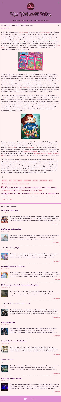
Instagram (33, 190)
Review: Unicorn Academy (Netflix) (10, 248)
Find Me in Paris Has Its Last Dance (11, 229)
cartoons (35, 180)
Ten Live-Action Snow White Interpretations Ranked (15, 303)
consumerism (43, 180)
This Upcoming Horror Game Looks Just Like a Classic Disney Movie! (20, 285)
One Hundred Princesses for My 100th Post (13, 266)
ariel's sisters (27, 180)
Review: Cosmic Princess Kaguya (9, 210)
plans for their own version (30, 151)
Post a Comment (7, 199)
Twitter (40, 190)
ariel (10, 180)
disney (50, 180)
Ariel (53, 36)
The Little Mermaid (45, 32)
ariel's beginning (18, 180)
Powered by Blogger (30, 399)
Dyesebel (21, 42)
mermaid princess (49, 40)
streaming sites (12, 147)
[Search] (59, 3)
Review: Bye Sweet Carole (8, 322)
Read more (56, 224)
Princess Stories (24, 87)
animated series (23, 32)
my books (21, 190)
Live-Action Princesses (7, 359)
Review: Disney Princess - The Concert (11, 378)
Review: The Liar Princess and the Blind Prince (13, 341)
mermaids (15, 184)
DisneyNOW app (31, 147)
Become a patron (35, 193)
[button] (59, 26)
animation (4, 180)
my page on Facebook (43, 189)
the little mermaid (24, 184)
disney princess (6, 184)
